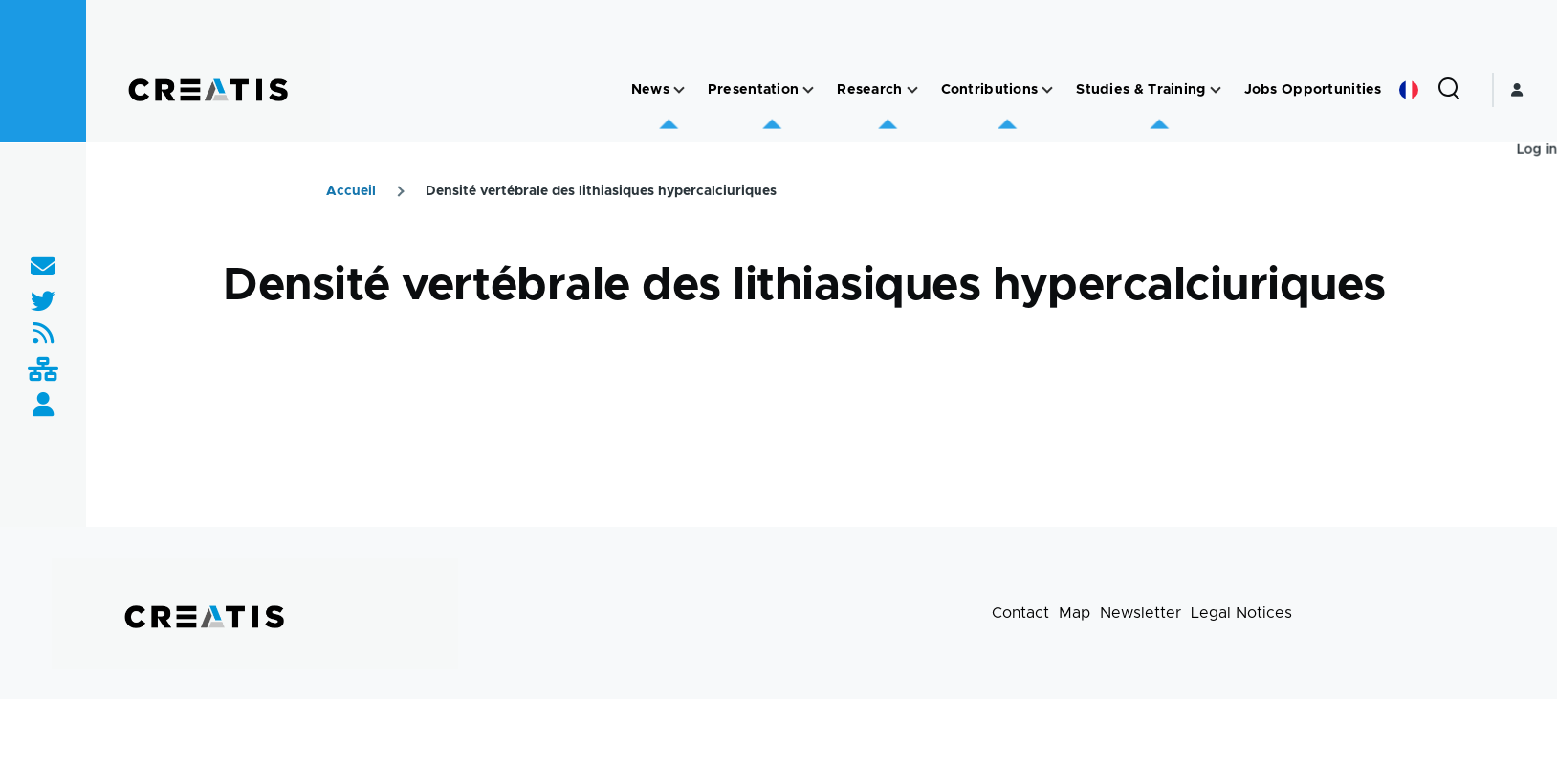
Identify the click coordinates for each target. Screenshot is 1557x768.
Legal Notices (1241, 613)
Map (1074, 613)
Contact (1020, 613)
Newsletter (1140, 613)
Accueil (351, 191)
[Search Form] (1449, 90)
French (1408, 89)
